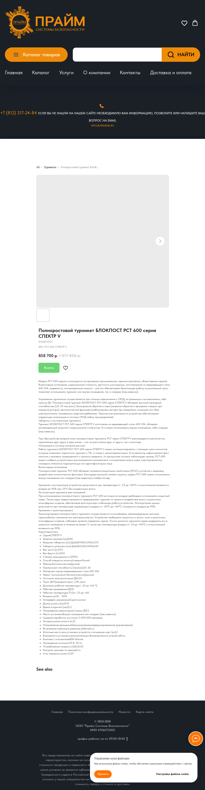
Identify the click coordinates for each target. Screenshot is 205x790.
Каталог (41, 72)
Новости (124, 712)
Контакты (130, 72)
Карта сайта (144, 712)
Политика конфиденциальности (90, 712)
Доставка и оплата (171, 72)
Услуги (66, 72)
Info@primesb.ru (102, 125)
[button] (184, 23)
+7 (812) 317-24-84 (18, 112)
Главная (14, 72)
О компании (96, 72)
